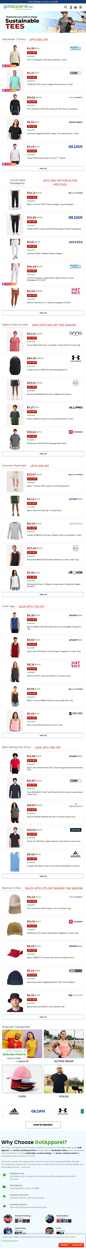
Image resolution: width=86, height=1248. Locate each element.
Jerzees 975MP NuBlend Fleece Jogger (44, 253)
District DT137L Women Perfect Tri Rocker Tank (49, 676)
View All (43, 168)
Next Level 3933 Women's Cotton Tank (45, 725)
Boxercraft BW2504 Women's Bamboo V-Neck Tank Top (53, 560)
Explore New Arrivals (15, 324)
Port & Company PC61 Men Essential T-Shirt (47, 60)
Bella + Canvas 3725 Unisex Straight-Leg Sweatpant (50, 204)
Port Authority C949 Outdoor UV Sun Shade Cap (49, 908)
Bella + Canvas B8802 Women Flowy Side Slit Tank (50, 700)
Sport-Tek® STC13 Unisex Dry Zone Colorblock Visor (50, 958)
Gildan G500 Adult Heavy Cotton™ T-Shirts (46, 158)
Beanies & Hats (11, 887)
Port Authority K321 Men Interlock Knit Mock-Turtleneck (52, 109)
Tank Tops (8, 606)
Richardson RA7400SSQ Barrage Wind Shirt (46, 443)
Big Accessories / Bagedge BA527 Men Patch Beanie (51, 982)
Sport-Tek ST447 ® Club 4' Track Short (44, 510)
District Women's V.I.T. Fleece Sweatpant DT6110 (49, 303)
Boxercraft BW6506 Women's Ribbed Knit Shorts (49, 394)
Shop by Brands (43, 1124)
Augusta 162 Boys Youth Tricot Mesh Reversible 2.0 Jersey (53, 866)
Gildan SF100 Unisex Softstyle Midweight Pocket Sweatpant (54, 229)
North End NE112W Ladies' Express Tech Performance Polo (54, 841)
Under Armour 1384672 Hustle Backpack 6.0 (47, 370)
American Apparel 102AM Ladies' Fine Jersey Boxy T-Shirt (53, 133)
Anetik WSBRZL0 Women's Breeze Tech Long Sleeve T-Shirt (54, 535)
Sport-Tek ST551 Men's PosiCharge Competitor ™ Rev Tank (54, 651)
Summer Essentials (14, 465)
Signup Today (14, 1058)
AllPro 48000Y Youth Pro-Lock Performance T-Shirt (50, 419)
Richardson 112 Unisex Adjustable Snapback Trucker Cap (52, 933)
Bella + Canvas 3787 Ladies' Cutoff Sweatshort (48, 486)
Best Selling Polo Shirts (16, 747)
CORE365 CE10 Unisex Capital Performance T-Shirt (50, 84)
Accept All (77, 1245)
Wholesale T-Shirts (13, 39)
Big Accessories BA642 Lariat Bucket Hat (45, 1007)
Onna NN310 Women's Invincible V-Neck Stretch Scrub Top (53, 345)
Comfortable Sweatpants (18, 182)
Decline (64, 1245)
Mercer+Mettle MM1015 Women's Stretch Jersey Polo (51, 817)
